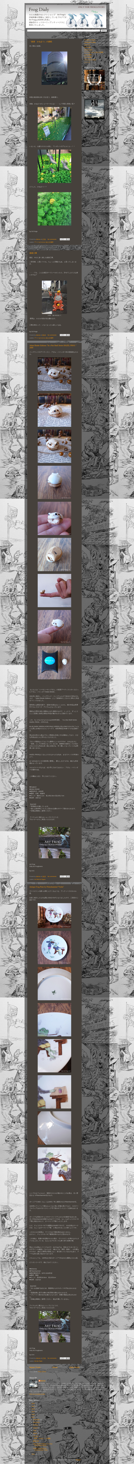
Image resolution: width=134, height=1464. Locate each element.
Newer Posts (35, 1367)
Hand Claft (87, 47)
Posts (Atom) (42, 1371)
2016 (33, 1454)
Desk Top (87, 45)
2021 (33, 1406)
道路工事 (33, 253)
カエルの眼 (88, 57)
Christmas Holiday (90, 42)
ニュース (87, 62)
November (36, 1422)
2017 (33, 1417)
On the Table (38, 1361)
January (36, 1436)
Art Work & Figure (40, 879)
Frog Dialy (39, 9)
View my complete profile (37, 1394)
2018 (33, 1414)
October (36, 1425)
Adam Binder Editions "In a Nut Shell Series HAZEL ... (42, 1444)
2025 (33, 1403)
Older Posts (74, 1367)
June (35, 1430)
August (35, 1428)
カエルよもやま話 (90, 60)
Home (54, 1367)
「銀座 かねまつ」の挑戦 (40, 42)
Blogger (78, 1460)
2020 (33, 1409)
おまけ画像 (88, 55)
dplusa (43, 1381)
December (36, 1419)
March (35, 1433)
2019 (33, 1411)
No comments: (52, 239)
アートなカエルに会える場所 (43, 242)
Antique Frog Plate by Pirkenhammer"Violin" (46, 887)
